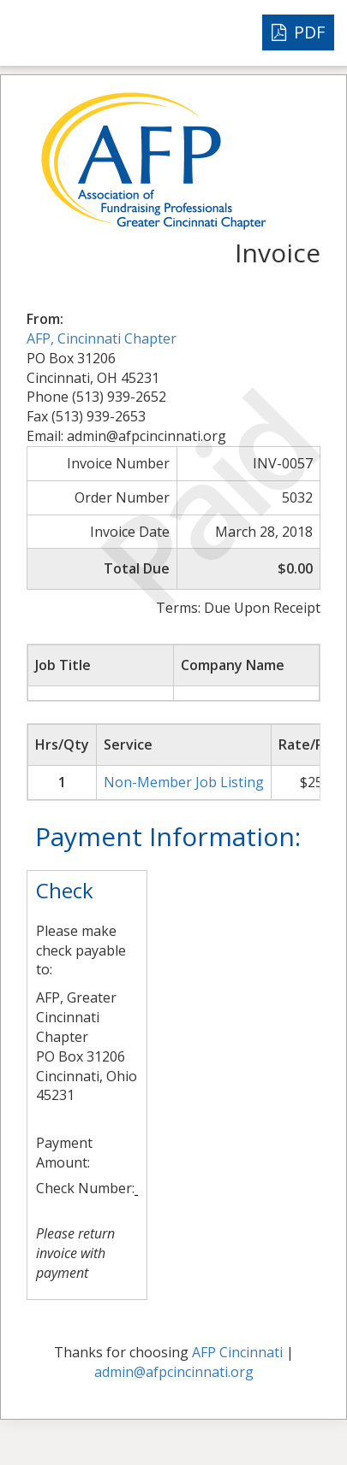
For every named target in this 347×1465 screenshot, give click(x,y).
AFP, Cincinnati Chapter (101, 338)
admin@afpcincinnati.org (174, 1371)
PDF (298, 32)
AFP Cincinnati (237, 1352)
